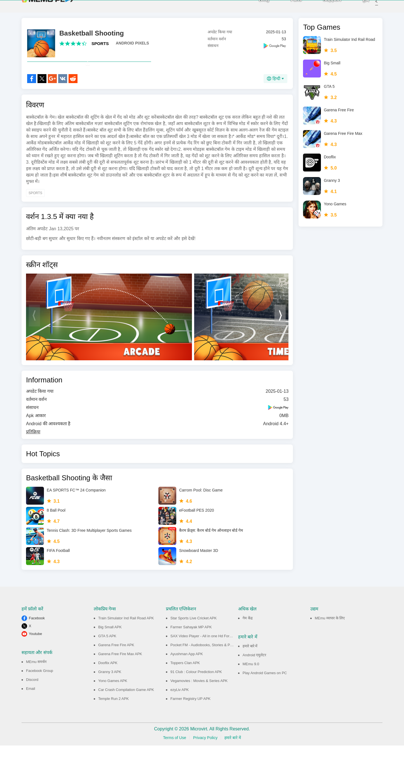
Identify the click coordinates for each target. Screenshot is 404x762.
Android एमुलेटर (254, 671)
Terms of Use (174, 754)
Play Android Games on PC (265, 689)
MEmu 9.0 (251, 680)
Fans (288, 8)
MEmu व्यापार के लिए (330, 634)
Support (325, 8)
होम (358, 8)
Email (30, 705)
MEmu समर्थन (36, 678)
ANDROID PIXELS (132, 47)
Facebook (37, 634)
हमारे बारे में (250, 662)
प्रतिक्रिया (33, 448)
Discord (32, 696)
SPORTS (100, 47)
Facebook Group (39, 687)
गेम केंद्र (248, 634)
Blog (256, 8)
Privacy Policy (205, 754)
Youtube (35, 650)
